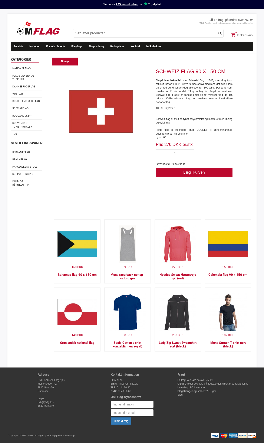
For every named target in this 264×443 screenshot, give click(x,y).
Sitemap (51, 435)
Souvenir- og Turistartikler (22, 125)
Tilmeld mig (121, 421)
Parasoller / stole (24, 166)
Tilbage (65, 61)
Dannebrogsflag (23, 86)
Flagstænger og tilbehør (23, 77)
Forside (18, 46)
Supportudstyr (22, 174)
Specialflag (20, 108)
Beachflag (19, 159)
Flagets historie (55, 46)
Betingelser (117, 46)
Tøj (14, 133)
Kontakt (135, 46)
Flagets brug (96, 46)
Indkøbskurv (242, 35)
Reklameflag (21, 152)
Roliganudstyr (22, 115)
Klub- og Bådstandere (21, 183)
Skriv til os (116, 380)
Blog (180, 394)
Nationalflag (21, 68)
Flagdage (76, 46)
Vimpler (17, 93)
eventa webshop (66, 435)
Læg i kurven (194, 172)
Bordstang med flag (26, 101)
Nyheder (34, 46)
